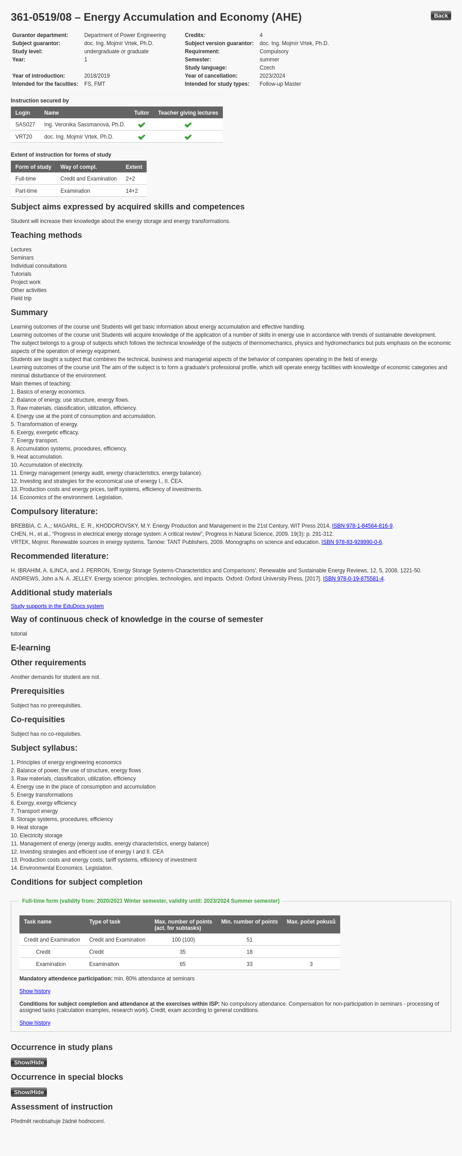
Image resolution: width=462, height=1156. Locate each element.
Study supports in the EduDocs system (57, 606)
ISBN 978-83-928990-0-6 (352, 542)
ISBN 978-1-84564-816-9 (362, 526)
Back (441, 15)
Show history (35, 991)
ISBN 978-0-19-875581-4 (353, 579)
